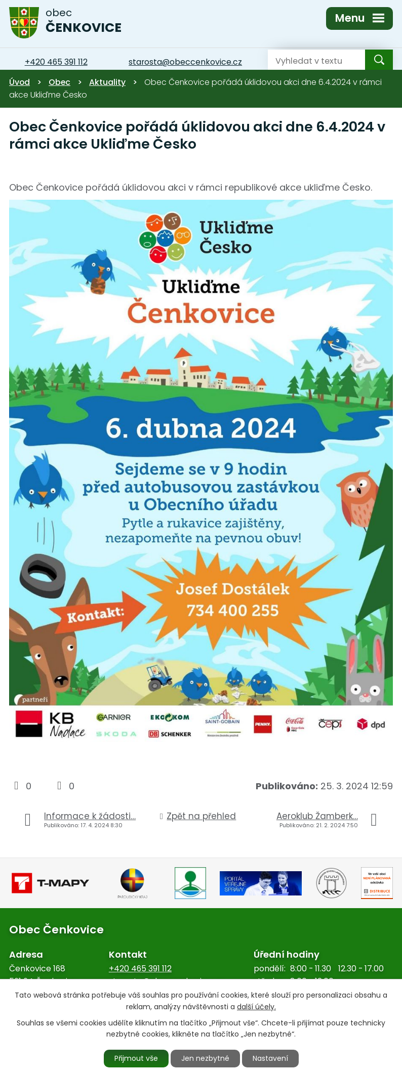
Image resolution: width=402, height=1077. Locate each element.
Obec (59, 82)
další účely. (256, 1007)
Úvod (19, 82)
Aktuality (107, 82)
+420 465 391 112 (140, 968)
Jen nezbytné (205, 1058)
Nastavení (270, 1058)
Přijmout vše (136, 1058)
